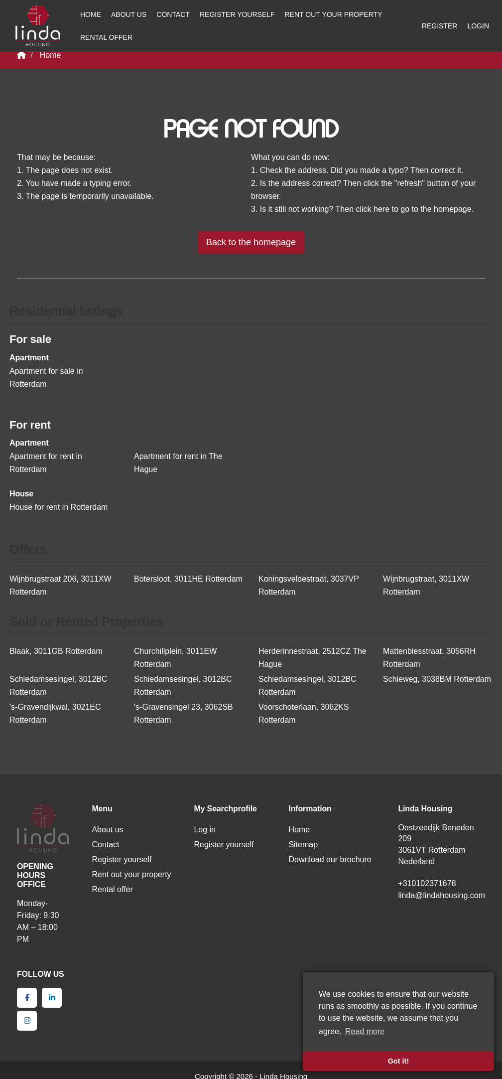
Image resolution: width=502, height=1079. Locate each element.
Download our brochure (329, 859)
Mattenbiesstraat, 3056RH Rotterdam (429, 657)
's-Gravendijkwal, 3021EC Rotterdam (55, 713)
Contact (173, 14)
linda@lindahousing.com (441, 895)
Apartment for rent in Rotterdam (45, 462)
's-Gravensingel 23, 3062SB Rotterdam (183, 713)
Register (440, 26)
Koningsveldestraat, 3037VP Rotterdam (308, 585)
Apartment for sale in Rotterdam (46, 377)
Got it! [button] (398, 1061)
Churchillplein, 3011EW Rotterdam (175, 657)
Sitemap (303, 844)
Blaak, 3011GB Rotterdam (56, 651)
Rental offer (106, 37)
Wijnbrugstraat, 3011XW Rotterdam (426, 585)
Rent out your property (333, 14)
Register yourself (237, 14)
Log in (205, 829)
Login (478, 26)
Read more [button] (364, 1031)
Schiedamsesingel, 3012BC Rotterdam (58, 685)
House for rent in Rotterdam (58, 507)
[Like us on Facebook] (27, 998)
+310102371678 (427, 883)
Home (90, 14)
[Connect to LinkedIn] (52, 998)
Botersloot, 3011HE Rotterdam (188, 579)
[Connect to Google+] (27, 1021)
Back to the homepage (251, 242)
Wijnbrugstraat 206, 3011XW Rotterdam (60, 585)
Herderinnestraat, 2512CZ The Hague (312, 657)
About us (128, 14)
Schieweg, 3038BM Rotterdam (437, 679)
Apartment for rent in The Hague (178, 462)
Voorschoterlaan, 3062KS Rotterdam (303, 713)
